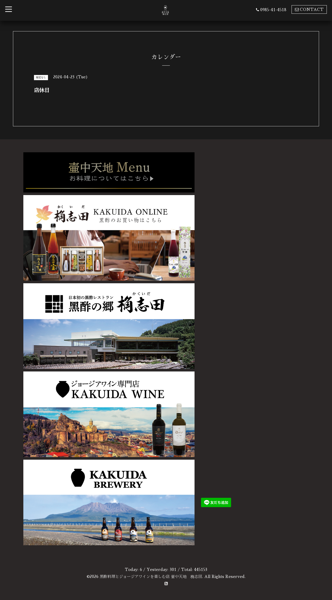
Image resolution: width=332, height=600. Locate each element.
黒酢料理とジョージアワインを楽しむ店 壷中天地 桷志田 (151, 576)
